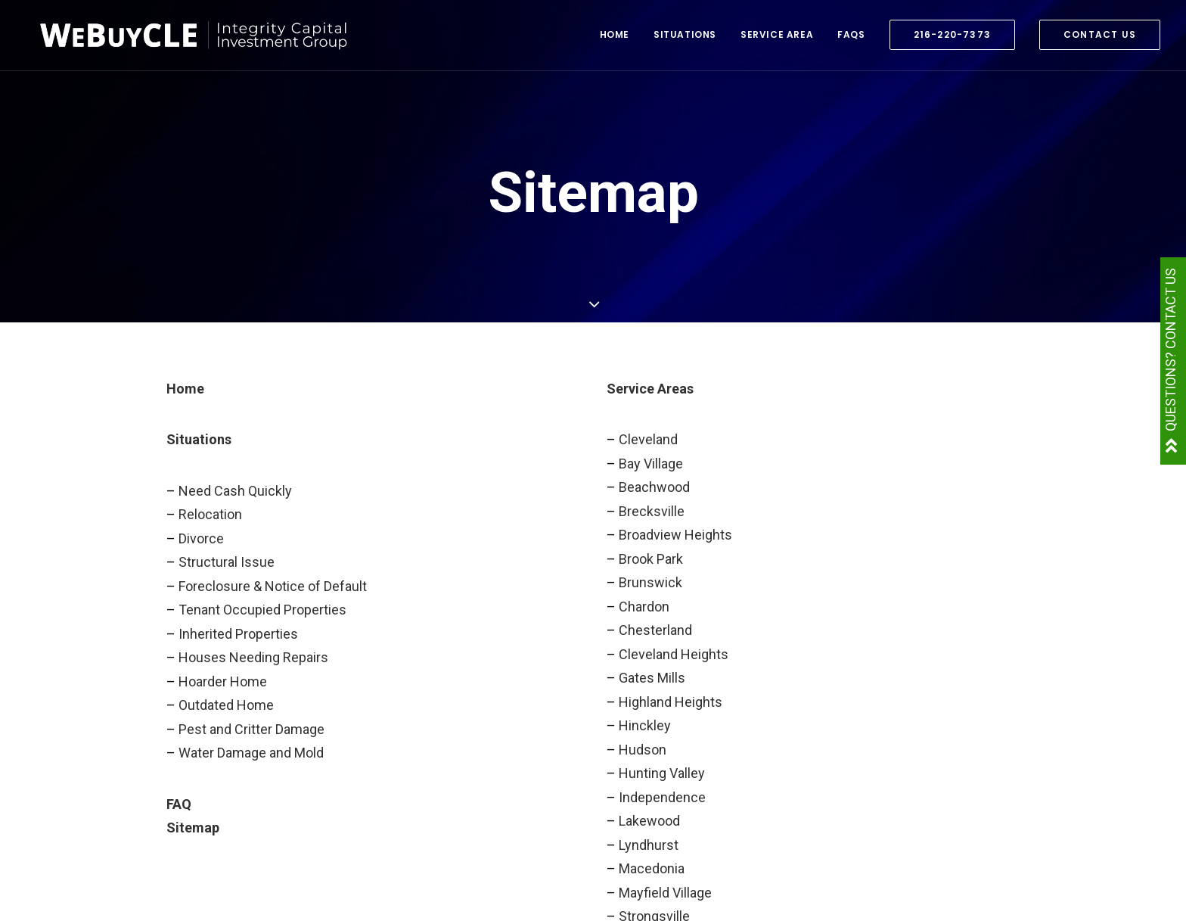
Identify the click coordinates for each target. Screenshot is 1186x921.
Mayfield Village (665, 893)
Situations (685, 39)
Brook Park (651, 559)
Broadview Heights (675, 535)
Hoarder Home (223, 681)
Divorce (201, 538)
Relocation (210, 514)
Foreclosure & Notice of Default (273, 586)
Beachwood (654, 487)
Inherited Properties (238, 634)
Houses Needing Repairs (253, 657)
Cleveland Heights (673, 654)
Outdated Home (226, 705)
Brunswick (650, 582)
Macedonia (652, 868)
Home (614, 39)
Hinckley (645, 725)
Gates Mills (652, 678)
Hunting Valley (662, 773)
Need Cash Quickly (235, 491)
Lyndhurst (648, 845)
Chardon (644, 607)
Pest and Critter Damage (251, 729)
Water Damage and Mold (251, 753)
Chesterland (655, 630)
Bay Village (651, 463)
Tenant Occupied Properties (262, 610)
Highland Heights (670, 702)
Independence (662, 797)
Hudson (642, 750)
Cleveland (648, 439)
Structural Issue (227, 562)
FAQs (851, 39)
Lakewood (649, 821)
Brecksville (652, 511)
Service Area (776, 39)
